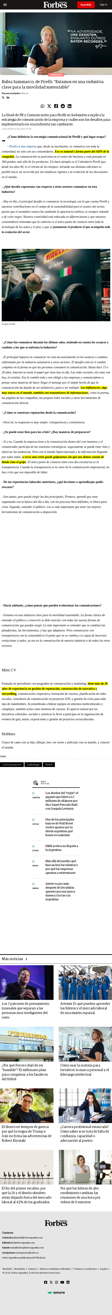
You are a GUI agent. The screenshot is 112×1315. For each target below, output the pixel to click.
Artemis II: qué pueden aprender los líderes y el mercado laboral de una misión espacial (85, 1008)
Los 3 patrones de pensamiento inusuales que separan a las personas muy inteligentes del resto (25, 1010)
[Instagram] (56, 1282)
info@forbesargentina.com (22, 1243)
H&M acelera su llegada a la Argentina (61, 848)
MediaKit (7, 1269)
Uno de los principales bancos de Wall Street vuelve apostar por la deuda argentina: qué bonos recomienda (59, 827)
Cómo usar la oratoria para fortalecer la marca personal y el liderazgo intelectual (84, 1070)
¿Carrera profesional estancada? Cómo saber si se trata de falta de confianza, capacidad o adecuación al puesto (84, 1133)
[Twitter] (51, 1282)
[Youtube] (62, 1282)
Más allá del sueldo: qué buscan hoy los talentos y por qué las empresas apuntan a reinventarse (61, 867)
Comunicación (12, 764)
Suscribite (86, 4)
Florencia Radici (11, 93)
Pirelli (48, 764)
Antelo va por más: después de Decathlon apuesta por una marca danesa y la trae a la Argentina (60, 891)
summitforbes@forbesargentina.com (27, 1248)
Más (60, 782)
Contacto (32, 1269)
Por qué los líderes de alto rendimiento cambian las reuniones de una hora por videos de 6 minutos (80, 1195)
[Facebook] (45, 1282)
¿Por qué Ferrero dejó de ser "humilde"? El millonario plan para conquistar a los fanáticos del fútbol (25, 1072)
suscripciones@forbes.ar (27, 1253)
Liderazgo (33, 764)
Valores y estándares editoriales (55, 1269)
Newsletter (19, 1269)
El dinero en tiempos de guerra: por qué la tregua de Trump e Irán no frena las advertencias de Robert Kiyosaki (26, 1133)
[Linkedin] (68, 1282)
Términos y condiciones (85, 1269)
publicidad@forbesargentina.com (27, 1238)
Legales (104, 1269)
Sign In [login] (103, 4)
